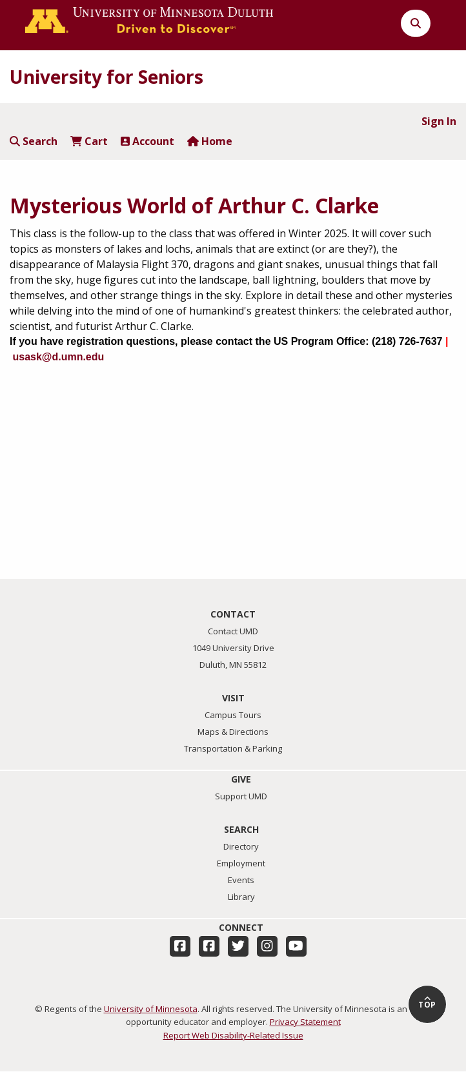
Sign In (438, 121)
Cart (89, 141)
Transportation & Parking (233, 748)
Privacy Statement (305, 1022)
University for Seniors (106, 76)
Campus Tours (233, 715)
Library (241, 896)
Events (241, 880)
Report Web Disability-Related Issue (233, 1035)
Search (33, 141)
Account (147, 141)
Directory (241, 846)
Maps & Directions (233, 731)
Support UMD (241, 796)
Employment (241, 863)
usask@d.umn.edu (58, 356)
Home (209, 141)
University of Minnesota (151, 1009)
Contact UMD (233, 631)
